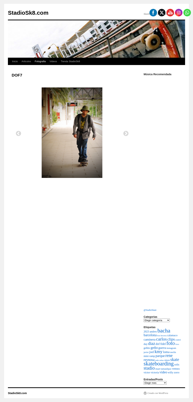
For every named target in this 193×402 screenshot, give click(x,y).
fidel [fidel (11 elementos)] (163, 343)
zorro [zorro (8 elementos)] (176, 372)
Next (125, 132)
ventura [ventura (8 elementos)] (176, 368)
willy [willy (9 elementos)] (170, 372)
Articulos (26, 61)
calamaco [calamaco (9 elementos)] (172, 335)
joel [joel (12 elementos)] (151, 352)
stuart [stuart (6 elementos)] (157, 369)
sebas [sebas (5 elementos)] (161, 360)
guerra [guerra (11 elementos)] (162, 347)
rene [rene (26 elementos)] (169, 355)
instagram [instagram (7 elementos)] (171, 348)
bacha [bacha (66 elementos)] (163, 331)
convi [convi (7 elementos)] (178, 339)
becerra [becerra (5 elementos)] (163, 336)
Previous (17, 132)
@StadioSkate (150, 310)
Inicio (15, 61)
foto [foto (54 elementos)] (170, 343)
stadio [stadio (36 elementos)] (149, 368)
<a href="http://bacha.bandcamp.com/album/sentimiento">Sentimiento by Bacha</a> (162, 190)
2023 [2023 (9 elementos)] (146, 331)
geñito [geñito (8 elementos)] (147, 348)
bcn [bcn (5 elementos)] (158, 336)
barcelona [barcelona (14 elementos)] (150, 335)
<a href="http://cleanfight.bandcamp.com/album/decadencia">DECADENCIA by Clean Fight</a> (162, 113)
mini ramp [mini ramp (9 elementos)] (149, 356)
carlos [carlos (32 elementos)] (161, 339)
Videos (53, 61)
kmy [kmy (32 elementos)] (158, 351)
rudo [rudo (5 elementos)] (157, 360)
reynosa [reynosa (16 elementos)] (149, 360)
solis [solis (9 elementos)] (176, 364)
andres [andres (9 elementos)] (153, 331)
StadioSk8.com (28, 13)
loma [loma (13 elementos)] (166, 352)
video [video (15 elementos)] (163, 372)
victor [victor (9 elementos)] (147, 372)
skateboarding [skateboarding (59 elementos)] (159, 364)
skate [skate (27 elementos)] (174, 359)
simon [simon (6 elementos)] (167, 360)
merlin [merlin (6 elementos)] (173, 352)
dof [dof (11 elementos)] (158, 343)
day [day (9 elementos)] (146, 343)
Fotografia (40, 61)
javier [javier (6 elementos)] (146, 352)
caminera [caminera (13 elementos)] (149, 339)
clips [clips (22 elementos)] (171, 339)
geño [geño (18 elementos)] (154, 348)
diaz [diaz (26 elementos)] (151, 343)
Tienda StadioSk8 (70, 61)
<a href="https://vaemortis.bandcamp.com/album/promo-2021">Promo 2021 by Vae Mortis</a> (162, 266)
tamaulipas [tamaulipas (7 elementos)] (166, 369)
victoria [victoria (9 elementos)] (155, 372)
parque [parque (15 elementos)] (160, 356)
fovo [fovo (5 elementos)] (177, 344)
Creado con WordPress (157, 393)
